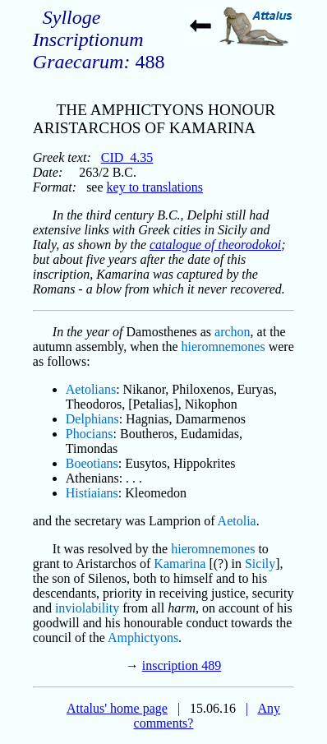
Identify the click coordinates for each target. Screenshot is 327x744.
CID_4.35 (127, 157)
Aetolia (237, 521)
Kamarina (179, 564)
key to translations (155, 187)
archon (232, 332)
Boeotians (92, 463)
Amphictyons (143, 638)
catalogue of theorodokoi (215, 245)
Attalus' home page (117, 708)
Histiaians (92, 493)
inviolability (87, 608)
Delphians (92, 419)
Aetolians (91, 389)
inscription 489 (181, 665)
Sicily (260, 564)
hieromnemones (223, 347)
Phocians (89, 434)
